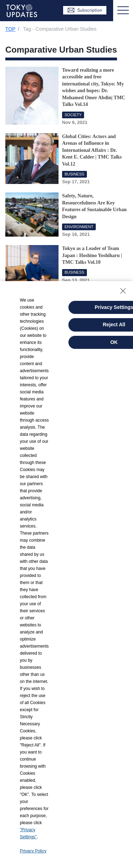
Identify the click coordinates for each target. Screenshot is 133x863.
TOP (10, 29)
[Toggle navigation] (123, 10)
